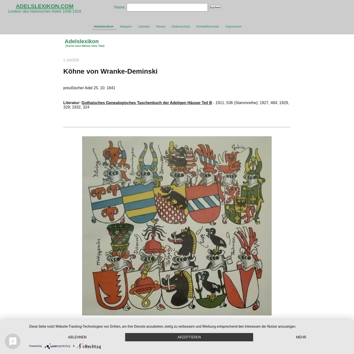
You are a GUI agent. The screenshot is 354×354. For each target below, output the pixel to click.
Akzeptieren (189, 337)
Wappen (126, 26)
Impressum (233, 26)
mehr (301, 337)
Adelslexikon (104, 26)
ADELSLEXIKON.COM (45, 6)
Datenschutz (181, 26)
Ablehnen (77, 337)
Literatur (144, 26)
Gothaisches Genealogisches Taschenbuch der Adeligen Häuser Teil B (147, 103)
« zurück (71, 60)
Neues (161, 26)
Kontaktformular (207, 26)
